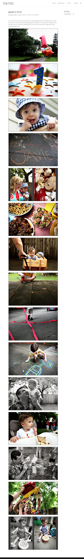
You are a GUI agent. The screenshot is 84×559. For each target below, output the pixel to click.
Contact (76, 3)
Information (61, 3)
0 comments (35, 15)
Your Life (28, 15)
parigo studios (13, 15)
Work (69, 3)
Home (54, 3)
